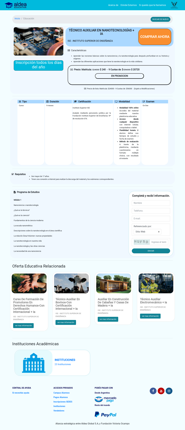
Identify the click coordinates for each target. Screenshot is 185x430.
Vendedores (58, 411)
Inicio (17, 18)
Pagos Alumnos (60, 397)
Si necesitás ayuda (20, 393)
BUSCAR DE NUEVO (160, 19)
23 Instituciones (63, 364)
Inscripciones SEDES (62, 402)
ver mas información (23, 325)
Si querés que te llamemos (152, 5)
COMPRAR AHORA (154, 37)
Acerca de (113, 5)
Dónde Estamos (129, 5)
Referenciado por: (143, 226)
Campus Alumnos (61, 393)
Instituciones (59, 406)
